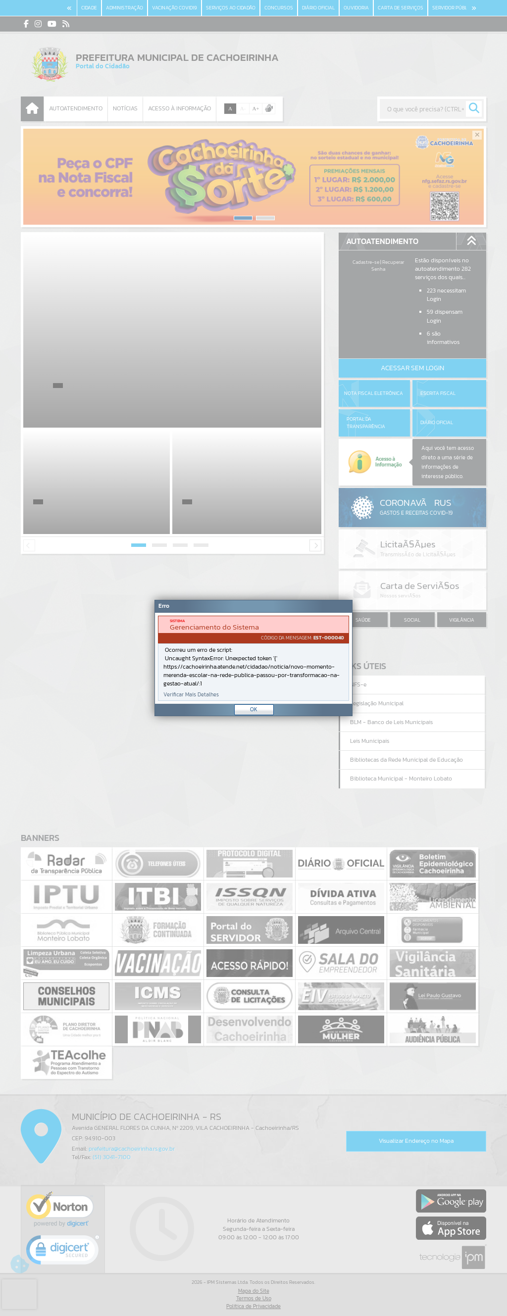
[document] (253, 658)
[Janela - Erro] (253, 658)
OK (253, 709)
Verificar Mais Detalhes (191, 694)
